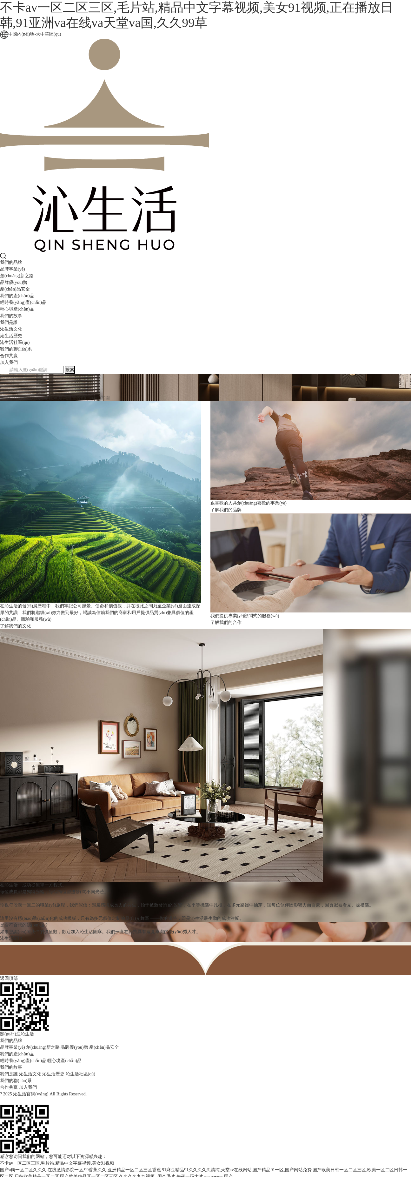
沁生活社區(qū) (15, 342)
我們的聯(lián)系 (16, 349)
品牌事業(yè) (12, 269)
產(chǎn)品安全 (15, 289)
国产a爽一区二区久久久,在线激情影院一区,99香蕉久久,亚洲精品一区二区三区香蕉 (80, 1169)
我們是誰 (9, 322)
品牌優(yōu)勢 (13, 282)
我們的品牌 (11, 262)
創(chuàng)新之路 (17, 275)
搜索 (69, 369)
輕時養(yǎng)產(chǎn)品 (23, 302)
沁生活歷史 (11, 335)
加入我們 (9, 362)
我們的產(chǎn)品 (17, 295)
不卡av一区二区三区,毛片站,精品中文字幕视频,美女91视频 (57, 1163)
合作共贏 (9, 355)
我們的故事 (11, 315)
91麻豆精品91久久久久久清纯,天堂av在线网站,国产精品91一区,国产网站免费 (237, 1169)
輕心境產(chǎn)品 (17, 309)
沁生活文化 (11, 329)
